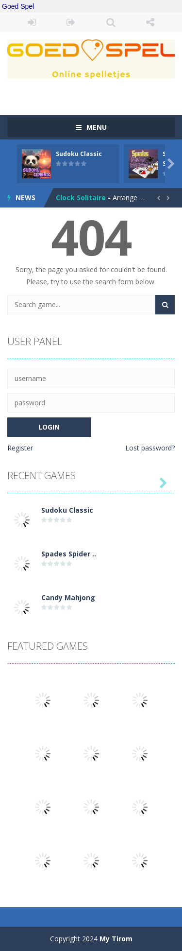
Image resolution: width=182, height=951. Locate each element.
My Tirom (115, 938)
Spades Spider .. (68, 553)
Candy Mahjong (68, 597)
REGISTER (71, 22)
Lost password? (150, 447)
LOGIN (32, 22)
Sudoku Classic (79, 154)
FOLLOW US (150, 22)
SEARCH (111, 22)
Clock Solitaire (81, 197)
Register (20, 447)
